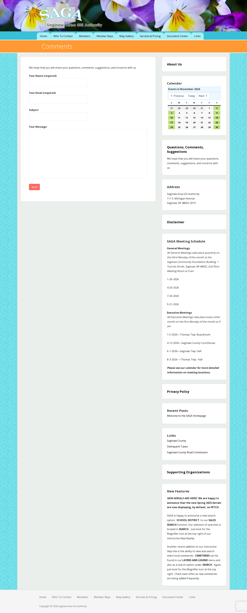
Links (197, 36)
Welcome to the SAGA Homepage (186, 415)
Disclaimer (175, 222)
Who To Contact (63, 36)
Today (191, 96)
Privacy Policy (178, 391)
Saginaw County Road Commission (187, 452)
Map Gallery (126, 36)
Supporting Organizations (188, 472)
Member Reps (105, 36)
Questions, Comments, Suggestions (185, 149)
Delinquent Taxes (177, 446)
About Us (174, 64)
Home (43, 36)
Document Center (177, 36)
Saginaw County (176, 440)
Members (84, 36)
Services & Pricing (150, 36)
